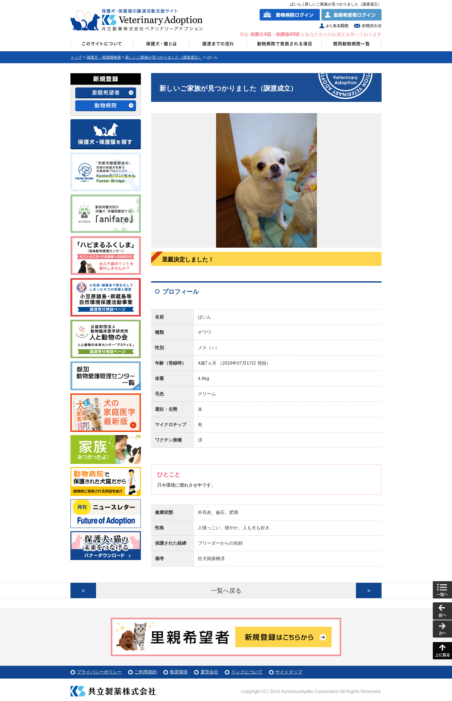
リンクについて (246, 671)
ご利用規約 (145, 671)
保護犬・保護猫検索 (103, 57)
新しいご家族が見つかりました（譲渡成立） (163, 57)
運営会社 (209, 671)
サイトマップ (288, 671)
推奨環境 (179, 671)
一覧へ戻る (226, 590)
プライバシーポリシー (99, 671)
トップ (76, 57)
